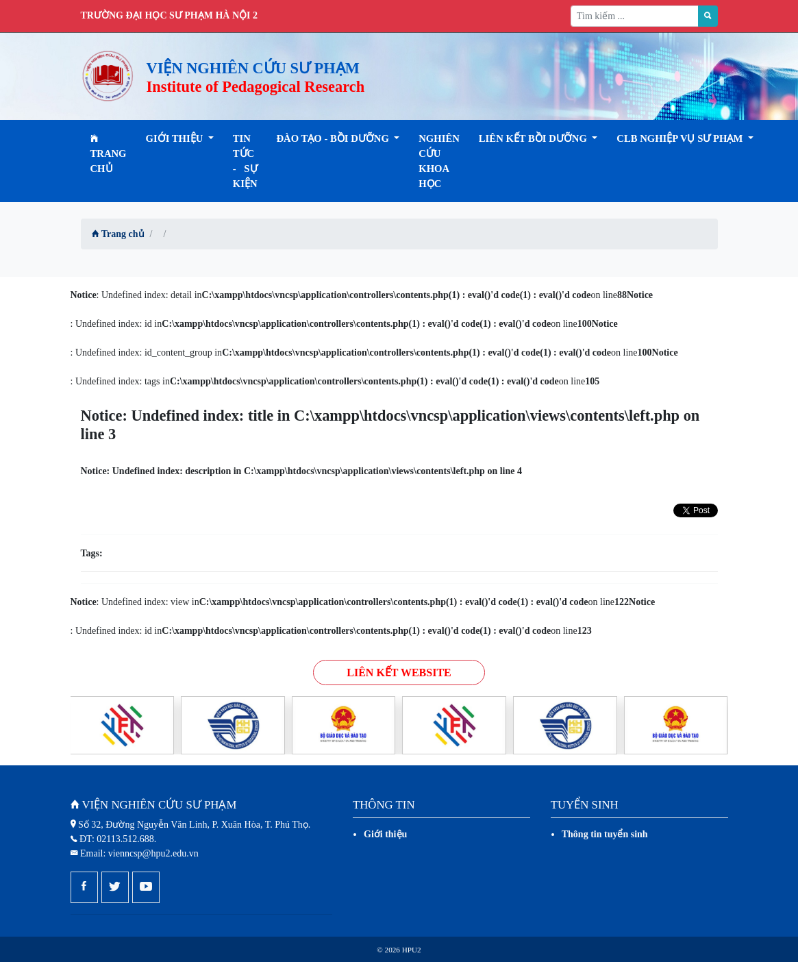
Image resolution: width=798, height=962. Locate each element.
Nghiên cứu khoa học (439, 161)
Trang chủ (108, 153)
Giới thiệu (385, 834)
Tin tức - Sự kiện (245, 161)
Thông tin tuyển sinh (605, 834)
